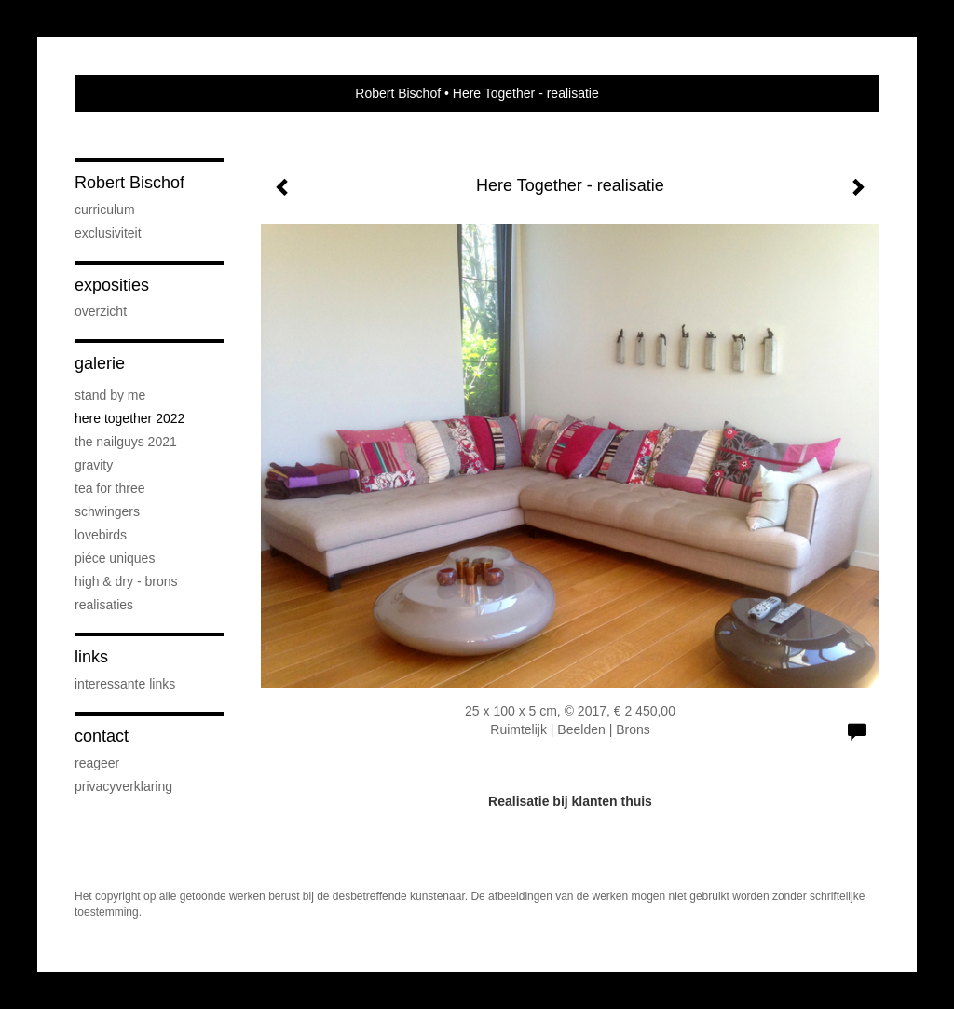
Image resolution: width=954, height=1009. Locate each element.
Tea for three (110, 488)
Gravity (94, 464)
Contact (102, 736)
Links (91, 657)
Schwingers (107, 511)
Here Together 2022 (129, 418)
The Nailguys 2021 (126, 441)
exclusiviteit (108, 232)
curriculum (105, 209)
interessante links (125, 683)
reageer (97, 763)
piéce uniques (115, 558)
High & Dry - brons (126, 581)
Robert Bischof (398, 93)
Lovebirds (101, 534)
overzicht (101, 311)
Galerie (100, 363)
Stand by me (110, 395)
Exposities (112, 285)
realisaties (104, 604)
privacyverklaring (123, 786)
